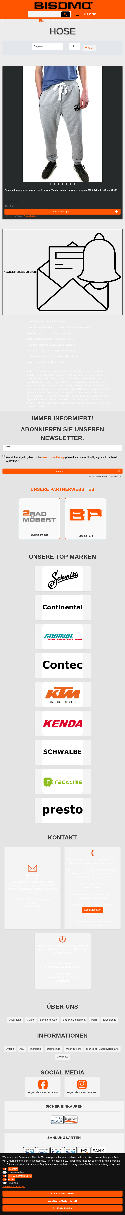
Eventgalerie (109, 1019)
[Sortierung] (47, 46)
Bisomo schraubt (48, 1019)
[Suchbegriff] (49, 14)
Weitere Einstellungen (13, 1186)
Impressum (36, 1049)
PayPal (11, 1179)
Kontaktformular (92, 909)
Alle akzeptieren (62, 1193)
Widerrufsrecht (73, 1049)
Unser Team (15, 1019)
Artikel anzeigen (85, 211)
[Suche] (65, 14)
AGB (22, 1049)
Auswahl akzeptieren (62, 1201)
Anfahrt (10, 1049)
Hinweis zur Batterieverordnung (102, 1049)
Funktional (13, 1183)
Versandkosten (29, 216)
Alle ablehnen (62, 1208)
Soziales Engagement (74, 1019)
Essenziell (13, 1169)
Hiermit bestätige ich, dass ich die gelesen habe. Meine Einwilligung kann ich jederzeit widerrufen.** (62, 459)
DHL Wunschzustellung (20, 1176)
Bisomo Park (85, 518)
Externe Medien (16, 1172)
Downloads (62, 1056)
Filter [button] (89, 48)
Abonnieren (87, 471)
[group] (62, 126)
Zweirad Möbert (39, 518)
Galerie (30, 1019)
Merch (94, 1019)
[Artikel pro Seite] (74, 46)
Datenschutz (53, 1049)
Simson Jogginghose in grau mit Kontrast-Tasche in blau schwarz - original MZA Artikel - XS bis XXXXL (61, 190)
